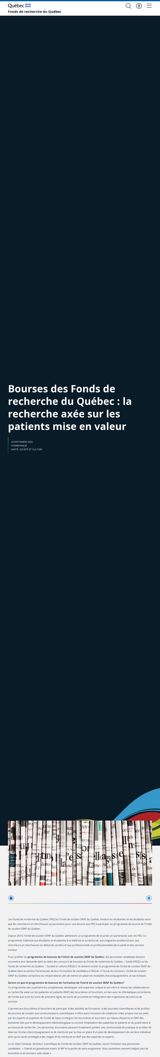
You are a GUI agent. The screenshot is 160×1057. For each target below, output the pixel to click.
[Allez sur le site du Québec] (19, 6)
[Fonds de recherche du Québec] (34, 11)
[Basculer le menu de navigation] (149, 6)
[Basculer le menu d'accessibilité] (139, 6)
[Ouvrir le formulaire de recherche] (128, 6)
